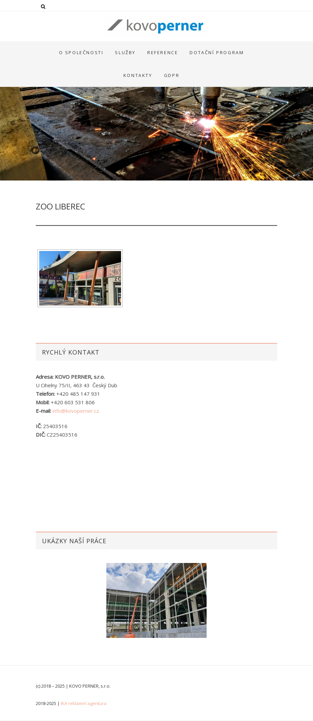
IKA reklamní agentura (83, 703)
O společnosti (81, 52)
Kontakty (137, 75)
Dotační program (217, 52)
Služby (125, 52)
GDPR (171, 75)
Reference (162, 52)
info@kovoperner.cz (76, 410)
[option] (156, 600)
